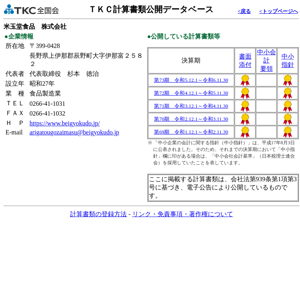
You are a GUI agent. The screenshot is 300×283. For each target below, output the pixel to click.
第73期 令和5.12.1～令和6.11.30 (191, 80)
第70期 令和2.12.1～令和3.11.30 (191, 119)
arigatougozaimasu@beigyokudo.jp (74, 132)
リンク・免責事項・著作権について (182, 214)
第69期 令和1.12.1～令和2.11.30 (191, 132)
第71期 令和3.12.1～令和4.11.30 (191, 106)
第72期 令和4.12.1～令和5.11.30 (191, 93)
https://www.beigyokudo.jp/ (65, 123)
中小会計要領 (266, 60)
